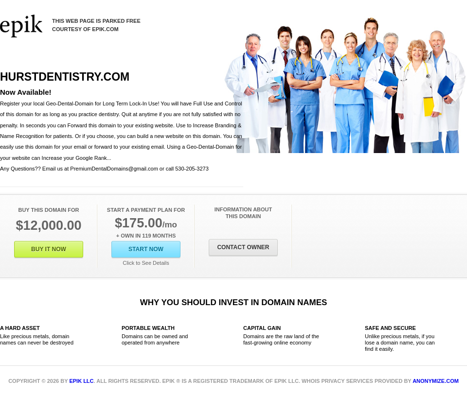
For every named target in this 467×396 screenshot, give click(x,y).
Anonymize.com (436, 381)
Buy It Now (48, 249)
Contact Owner (243, 247)
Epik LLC (81, 381)
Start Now (145, 249)
